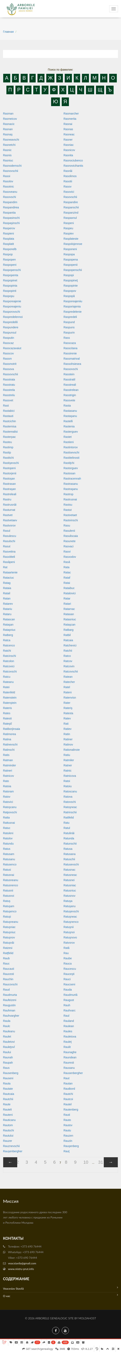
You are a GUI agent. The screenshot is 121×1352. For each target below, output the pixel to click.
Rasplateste (71, 238)
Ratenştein (9, 702)
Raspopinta (10, 285)
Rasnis (7, 155)
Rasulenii (69, 530)
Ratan (6, 598)
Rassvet (8, 400)
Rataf (67, 577)
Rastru (7, 499)
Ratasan (69, 614)
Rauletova (70, 1036)
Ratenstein (9, 697)
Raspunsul (9, 332)
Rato (6, 781)
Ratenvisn (70, 697)
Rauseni (8, 1078)
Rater (67, 702)
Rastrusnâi (9, 504)
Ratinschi (9, 749)
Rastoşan (9, 478)
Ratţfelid (8, 953)
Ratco (67, 655)
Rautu (67, 1130)
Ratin (67, 734)
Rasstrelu (9, 395)
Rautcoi (68, 1099)
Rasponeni (70, 249)
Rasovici (69, 191)
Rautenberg (71, 1109)
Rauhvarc (70, 1010)
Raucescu (70, 968)
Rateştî (7, 723)
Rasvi (67, 551)
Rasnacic (9, 124)
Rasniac (69, 144)
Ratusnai (8, 874)
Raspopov (70, 290)
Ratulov (7, 838)
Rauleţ (68, 1041)
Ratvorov (69, 942)
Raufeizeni (9, 1000)
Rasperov (9, 228)
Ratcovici (8, 666)
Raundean (70, 1057)
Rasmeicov (10, 118)
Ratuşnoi (69, 932)
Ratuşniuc (9, 932)
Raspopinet (10, 280)
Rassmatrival (72, 358)
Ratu (67, 822)
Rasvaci (69, 546)
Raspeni (69, 223)
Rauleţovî (9, 1047)
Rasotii (68, 181)
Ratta (6, 817)
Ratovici (8, 801)
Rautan (68, 1083)
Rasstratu (9, 384)
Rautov (68, 1125)
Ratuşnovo (70, 937)
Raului (7, 1052)
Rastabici (9, 410)
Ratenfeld (9, 692)
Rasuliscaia (71, 536)
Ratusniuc (70, 890)
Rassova (8, 369)
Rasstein (69, 374)
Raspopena (71, 259)
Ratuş (6, 901)
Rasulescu (9, 536)
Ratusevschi (71, 864)
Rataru (7, 614)
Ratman (8, 760)
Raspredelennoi (13, 316)
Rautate (8, 1088)
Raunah (8, 1057)
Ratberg (8, 635)
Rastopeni (9, 468)
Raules (68, 1031)
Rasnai (68, 124)
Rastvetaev (10, 520)
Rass (67, 337)
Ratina (7, 739)
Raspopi (69, 275)
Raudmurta (10, 994)
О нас (60, 1295)
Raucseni (69, 984)
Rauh (67, 1005)
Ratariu (7, 609)
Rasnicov (69, 150)
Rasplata (8, 238)
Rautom (8, 1125)
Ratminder (9, 765)
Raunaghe (70, 1052)
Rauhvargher (11, 1015)
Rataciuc (8, 577)
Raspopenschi (12, 270)
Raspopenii (71, 264)
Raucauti (8, 968)
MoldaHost (87, 1318)
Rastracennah (72, 478)
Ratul (67, 828)
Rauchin (8, 979)
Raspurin (69, 332)
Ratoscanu (70, 791)
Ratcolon (8, 661)
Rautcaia (8, 1093)
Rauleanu (9, 1031)
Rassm (7, 358)
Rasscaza (70, 343)
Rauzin (68, 1140)
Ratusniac (70, 885)
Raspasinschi (11, 217)
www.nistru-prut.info (21, 1269)
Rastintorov (71, 447)
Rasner (68, 139)
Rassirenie (70, 353)
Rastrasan (9, 483)
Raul (66, 1015)
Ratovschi (70, 801)
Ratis (6, 755)
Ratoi (67, 781)
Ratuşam (8, 906)
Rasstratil (69, 379)
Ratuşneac (70, 916)
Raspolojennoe (73, 243)
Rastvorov (9, 525)
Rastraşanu (71, 489)
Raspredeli (70, 316)
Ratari (67, 603)
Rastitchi (8, 457)
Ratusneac (70, 874)
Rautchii (8, 1099)
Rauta (6, 1083)
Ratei (6, 687)
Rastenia (69, 426)
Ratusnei (69, 880)
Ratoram (8, 791)
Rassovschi (71, 369)
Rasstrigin (70, 395)
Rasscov (8, 353)
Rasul (6, 530)
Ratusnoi (8, 895)
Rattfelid (69, 817)
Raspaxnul (70, 217)
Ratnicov (8, 775)
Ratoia (7, 786)
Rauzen (68, 1135)
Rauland (69, 1020)
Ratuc (6, 828)
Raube (68, 958)
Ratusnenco (10, 885)
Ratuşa (68, 901)
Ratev (67, 718)
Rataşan (8, 624)
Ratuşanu (70, 906)
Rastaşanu (70, 416)
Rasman (8, 113)
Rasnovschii (10, 170)
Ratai (67, 582)
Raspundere (10, 327)
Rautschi (8, 1130)
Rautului (8, 1135)
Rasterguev (71, 431)
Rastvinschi (71, 520)
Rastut (68, 509)
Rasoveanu (10, 191)
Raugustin (9, 1005)
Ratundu (8, 843)
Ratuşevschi (71, 911)
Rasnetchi (9, 144)
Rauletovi (9, 1041)
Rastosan (69, 473)
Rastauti (8, 416)
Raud (6, 989)
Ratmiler (69, 760)
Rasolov (8, 181)
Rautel (68, 1104)
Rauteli (7, 1109)
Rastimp (8, 447)
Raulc (6, 1026)
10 (85, 1162)
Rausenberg (10, 1073)
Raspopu (8, 296)
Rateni (68, 692)
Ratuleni (8, 833)
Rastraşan (9, 489)
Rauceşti (69, 974)
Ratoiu (68, 786)
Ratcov (68, 661)
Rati (66, 723)
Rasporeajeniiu (73, 301)
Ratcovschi (10, 671)
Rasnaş (7, 134)
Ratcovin (69, 666)
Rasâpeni (9, 562)
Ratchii (68, 650)
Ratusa (68, 848)
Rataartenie (10, 572)
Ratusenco (9, 864)
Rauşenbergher (12, 1151)
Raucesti (8, 974)
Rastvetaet (70, 515)
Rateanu (8, 682)
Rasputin (8, 337)
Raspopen (9, 259)
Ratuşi (7, 916)
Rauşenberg (71, 1146)
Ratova (68, 796)
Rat (5, 567)
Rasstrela (9, 390)
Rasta (67, 405)
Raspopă (69, 296)
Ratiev (68, 728)
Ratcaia (68, 640)
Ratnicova (70, 775)
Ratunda (69, 838)
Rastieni (69, 442)
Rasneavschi (11, 139)
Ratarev (8, 603)
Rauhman (9, 1010)
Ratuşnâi (8, 942)
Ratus (6, 848)
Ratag (6, 582)
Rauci (67, 979)
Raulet (7, 1036)
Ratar (67, 598)
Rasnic (7, 150)
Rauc (6, 963)
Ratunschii (70, 843)
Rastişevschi (11, 463)
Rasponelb (9, 249)
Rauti (67, 1114)
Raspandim (10, 202)
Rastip (7, 452)
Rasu (67, 525)
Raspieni (8, 233)
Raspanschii (71, 207)
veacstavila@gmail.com (22, 1263)
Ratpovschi (10, 812)
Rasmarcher (71, 113)
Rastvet (7, 515)
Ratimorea (9, 734)
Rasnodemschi (12, 165)
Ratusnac (69, 869)
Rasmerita (70, 118)
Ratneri (7, 770)
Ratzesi (7, 947)
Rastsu (68, 504)
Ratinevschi (10, 744)
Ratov (6, 796)
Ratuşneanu (10, 921)
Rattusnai (9, 822)
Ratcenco (9, 645)
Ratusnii (8, 890)
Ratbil (67, 635)
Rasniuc (8, 160)
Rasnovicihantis (73, 165)
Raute (6, 1104)
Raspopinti (9, 290)
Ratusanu (9, 859)
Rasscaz (8, 343)
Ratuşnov (9, 937)
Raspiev (69, 233)
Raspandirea (11, 207)
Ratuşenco (9, 911)
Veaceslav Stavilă (60, 1288)
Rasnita (68, 155)
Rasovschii (70, 197)
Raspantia (9, 212)
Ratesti (7, 718)
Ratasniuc (70, 619)
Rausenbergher (73, 1073)
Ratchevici (70, 645)
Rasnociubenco (73, 160)
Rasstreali (70, 384)
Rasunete (70, 541)
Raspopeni (9, 264)
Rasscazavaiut (12, 348)
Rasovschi (9, 197)
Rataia (7, 588)
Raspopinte (71, 285)
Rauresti (69, 1062)
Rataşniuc (9, 629)
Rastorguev (71, 468)
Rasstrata (9, 379)
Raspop (8, 254)
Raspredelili (10, 322)
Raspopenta (10, 275)
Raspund (69, 322)
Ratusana (70, 854)
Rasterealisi (10, 431)
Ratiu (67, 755)
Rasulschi (9, 541)
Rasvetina (9, 551)
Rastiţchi (69, 463)
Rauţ (67, 1151)
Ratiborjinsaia (11, 728)
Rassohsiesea (72, 363)
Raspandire (71, 202)
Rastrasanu (71, 483)
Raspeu (68, 228)
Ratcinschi (9, 655)
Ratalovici (70, 593)
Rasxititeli (9, 556)
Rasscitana (70, 348)
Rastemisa (9, 426)
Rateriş (68, 708)
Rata (67, 567)
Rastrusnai (70, 499)
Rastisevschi (71, 452)
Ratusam (8, 854)
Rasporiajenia (72, 306)
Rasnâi (68, 170)
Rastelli (68, 421)
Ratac (67, 572)
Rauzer (7, 1140)
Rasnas (68, 129)
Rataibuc (69, 588)
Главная (8, 31)
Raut (67, 1078)
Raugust (69, 1000)
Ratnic (68, 770)
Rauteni (8, 1114)
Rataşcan (69, 624)
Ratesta (68, 713)
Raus (6, 1067)
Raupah (8, 1062)
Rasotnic (8, 186)
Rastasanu (70, 410)
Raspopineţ (71, 280)
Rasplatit (8, 243)
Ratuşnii (69, 927)
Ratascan (9, 619)
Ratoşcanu (9, 807)
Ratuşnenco (71, 921)
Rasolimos (70, 176)
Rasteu (7, 442)
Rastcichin (9, 421)
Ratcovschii (71, 671)
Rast (6, 405)
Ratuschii (69, 859)
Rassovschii (10, 374)
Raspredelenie (73, 311)
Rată (67, 947)
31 (100, 1162)
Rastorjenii (9, 473)
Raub (6, 958)
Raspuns (69, 327)
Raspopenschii (73, 270)
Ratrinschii (70, 812)
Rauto (67, 1120)
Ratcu (6, 676)
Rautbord (69, 1088)
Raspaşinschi (11, 223)
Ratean (68, 676)
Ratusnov (69, 895)
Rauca (68, 963)
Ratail (6, 593)
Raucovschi (10, 984)
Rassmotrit (9, 363)
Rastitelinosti (71, 457)
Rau (66, 953)
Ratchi (7, 650)
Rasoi (6, 176)
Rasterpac (9, 436)
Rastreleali (9, 494)
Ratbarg (69, 629)
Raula (6, 1020)
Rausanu (69, 1067)
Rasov (68, 186)
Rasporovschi (11, 311)
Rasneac (69, 134)
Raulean (69, 1026)
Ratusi (7, 869)
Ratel (67, 687)
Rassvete (69, 400)
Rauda (68, 989)
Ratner (68, 765)
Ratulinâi (69, 833)
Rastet (68, 436)
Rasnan (8, 129)
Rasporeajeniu (12, 306)
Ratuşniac (9, 927)
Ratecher (69, 682)
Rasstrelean (71, 390)
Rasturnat (9, 509)
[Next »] (111, 1162)
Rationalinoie (72, 749)
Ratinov (68, 744)
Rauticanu (9, 1120)
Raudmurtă (70, 994)
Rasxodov (70, 556)
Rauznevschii (11, 1146)
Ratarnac (69, 609)
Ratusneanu (10, 880)
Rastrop (68, 494)
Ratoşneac (70, 807)
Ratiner (68, 739)
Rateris (7, 708)
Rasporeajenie (12, 301)
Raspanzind (71, 212)
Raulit (67, 1047)
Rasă (67, 562)
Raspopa (69, 254)
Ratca (6, 640)
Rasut (6, 546)
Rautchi (68, 1093)
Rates (6, 713)
